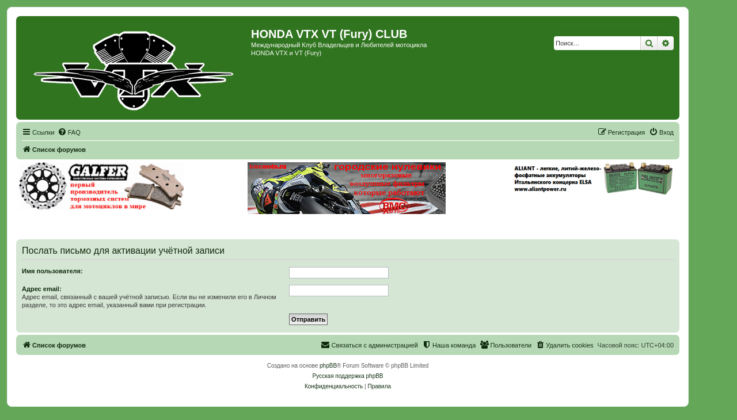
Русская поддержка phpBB (347, 376)
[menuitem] (69, 132)
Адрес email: (42, 288)
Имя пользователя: (52, 271)
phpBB (328, 365)
